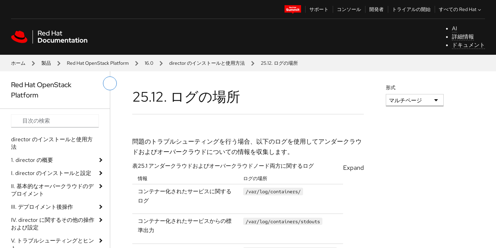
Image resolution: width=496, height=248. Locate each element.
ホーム (18, 63)
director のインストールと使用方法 (207, 63)
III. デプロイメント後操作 (42, 206)
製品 (46, 63)
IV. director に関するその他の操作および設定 (52, 223)
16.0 (149, 63)
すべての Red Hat (461, 9)
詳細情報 (463, 36)
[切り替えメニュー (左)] (110, 83)
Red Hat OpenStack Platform (98, 63)
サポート (319, 9)
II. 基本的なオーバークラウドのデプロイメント (52, 190)
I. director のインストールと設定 (51, 173)
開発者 (376, 9)
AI (454, 28)
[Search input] (55, 120)
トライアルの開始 (411, 9)
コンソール (349, 9)
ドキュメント (468, 45)
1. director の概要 (32, 160)
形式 (390, 87)
